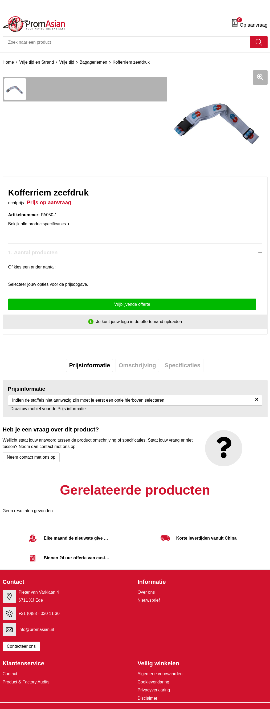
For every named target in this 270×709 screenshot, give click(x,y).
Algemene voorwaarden (160, 673)
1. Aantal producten (33, 252)
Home (8, 62)
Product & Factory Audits (26, 682)
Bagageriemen (93, 62)
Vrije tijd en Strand (36, 62)
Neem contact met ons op (31, 457)
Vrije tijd (66, 62)
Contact (10, 673)
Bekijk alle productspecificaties (38, 224)
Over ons (146, 592)
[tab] (89, 365)
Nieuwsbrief (149, 600)
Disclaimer (148, 698)
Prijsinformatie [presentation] (89, 365)
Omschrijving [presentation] (137, 365)
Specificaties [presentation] (183, 365)
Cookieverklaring (153, 682)
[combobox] (127, 42)
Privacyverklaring (154, 690)
